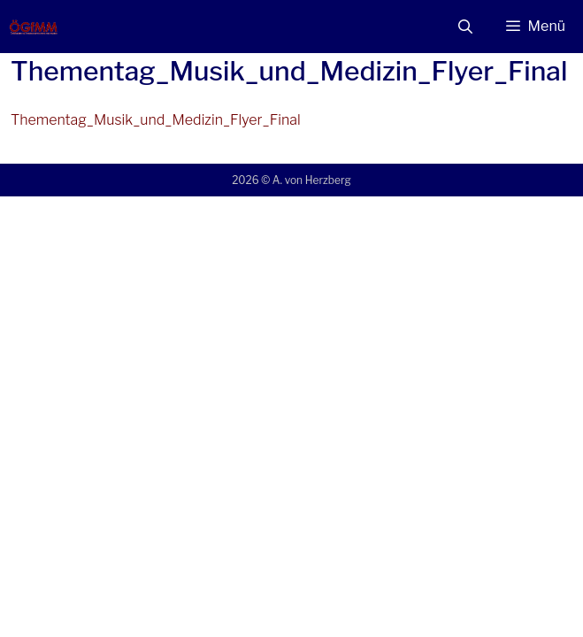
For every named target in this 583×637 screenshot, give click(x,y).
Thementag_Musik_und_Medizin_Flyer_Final (156, 119)
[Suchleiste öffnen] (466, 27)
